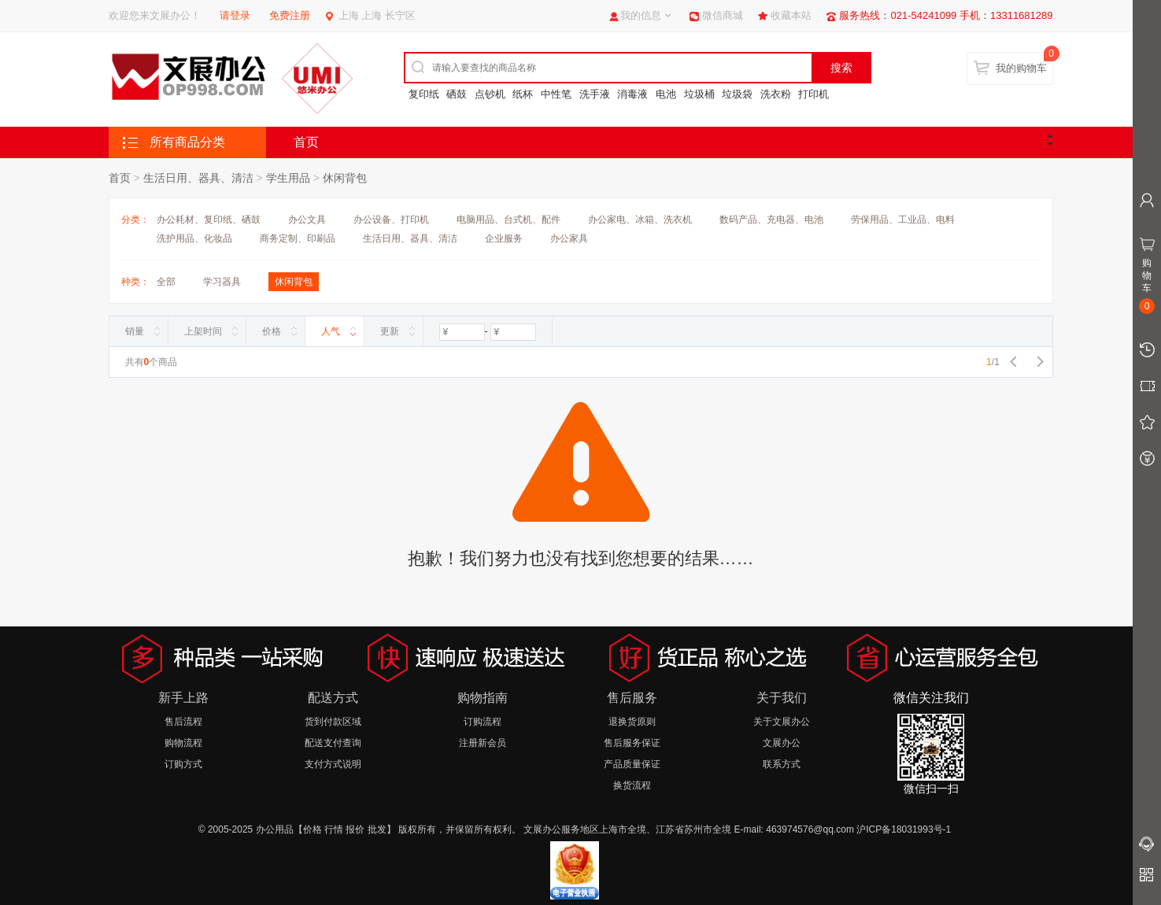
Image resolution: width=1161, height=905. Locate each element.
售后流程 (183, 721)
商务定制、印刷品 (297, 238)
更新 (389, 331)
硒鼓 (456, 94)
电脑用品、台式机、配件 (508, 219)
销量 (134, 331)
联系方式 (781, 764)
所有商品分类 (187, 142)
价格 (271, 331)
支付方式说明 (333, 764)
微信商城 (722, 15)
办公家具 (569, 238)
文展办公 (781, 742)
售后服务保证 (632, 742)
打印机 (813, 94)
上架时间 (203, 331)
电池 (666, 94)
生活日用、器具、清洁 (198, 178)
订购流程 (482, 721)
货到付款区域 (333, 721)
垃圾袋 (737, 94)
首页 (306, 142)
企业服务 (504, 238)
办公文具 (307, 219)
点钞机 (490, 94)
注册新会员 (482, 742)
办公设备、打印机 (391, 219)
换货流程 (632, 785)
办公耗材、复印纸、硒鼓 (209, 219)
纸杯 (522, 94)
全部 (166, 281)
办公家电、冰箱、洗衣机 (640, 219)
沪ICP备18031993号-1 (903, 829)
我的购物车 (1021, 68)
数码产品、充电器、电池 (771, 219)
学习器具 (222, 281)
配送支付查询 (333, 742)
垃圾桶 (699, 94)
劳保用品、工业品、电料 (903, 219)
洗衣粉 (775, 94)
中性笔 (556, 94)
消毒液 (632, 94)
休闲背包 (345, 178)
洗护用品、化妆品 (194, 238)
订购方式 (183, 764)
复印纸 (424, 94)
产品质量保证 (632, 764)
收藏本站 (791, 15)
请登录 (235, 15)
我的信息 (640, 15)
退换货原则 (632, 721)
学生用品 (288, 178)
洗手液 (594, 94)
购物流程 (183, 742)
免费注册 (289, 15)
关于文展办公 (781, 721)
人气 (330, 331)
